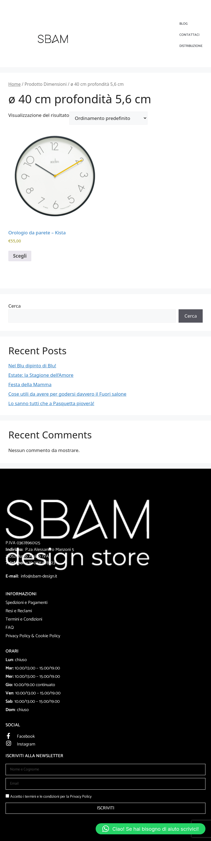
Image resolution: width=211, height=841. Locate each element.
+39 (30, 563)
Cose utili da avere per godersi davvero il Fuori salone (67, 394)
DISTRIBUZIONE (191, 46)
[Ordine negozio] (108, 118)
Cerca (14, 306)
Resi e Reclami (19, 611)
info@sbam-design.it (39, 576)
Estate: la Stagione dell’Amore (40, 375)
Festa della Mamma (30, 384)
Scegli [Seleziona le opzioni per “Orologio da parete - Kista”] (20, 256)
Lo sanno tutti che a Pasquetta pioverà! (51, 403)
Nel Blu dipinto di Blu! (32, 365)
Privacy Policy (18, 636)
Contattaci (189, 34)
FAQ (10, 627)
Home (14, 84)
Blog (183, 23)
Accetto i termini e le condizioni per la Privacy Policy (50, 797)
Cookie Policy (47, 636)
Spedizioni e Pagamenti (26, 602)
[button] (150, 828)
